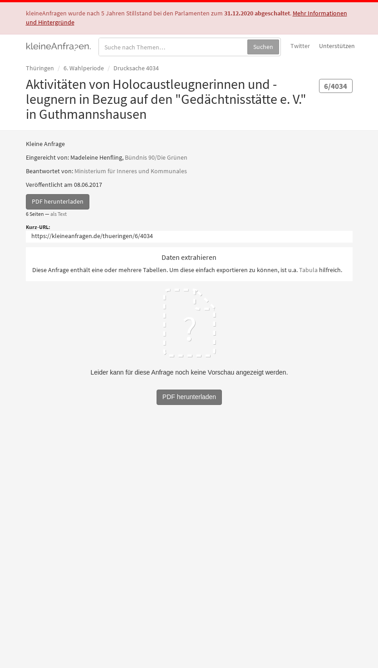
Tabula (308, 270)
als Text (58, 213)
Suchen (263, 47)
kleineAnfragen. (58, 45)
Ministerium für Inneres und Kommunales (130, 171)
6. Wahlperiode (84, 68)
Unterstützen (337, 46)
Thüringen (40, 68)
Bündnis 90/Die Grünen (156, 157)
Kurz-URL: (38, 227)
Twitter (300, 46)
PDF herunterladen (57, 201)
